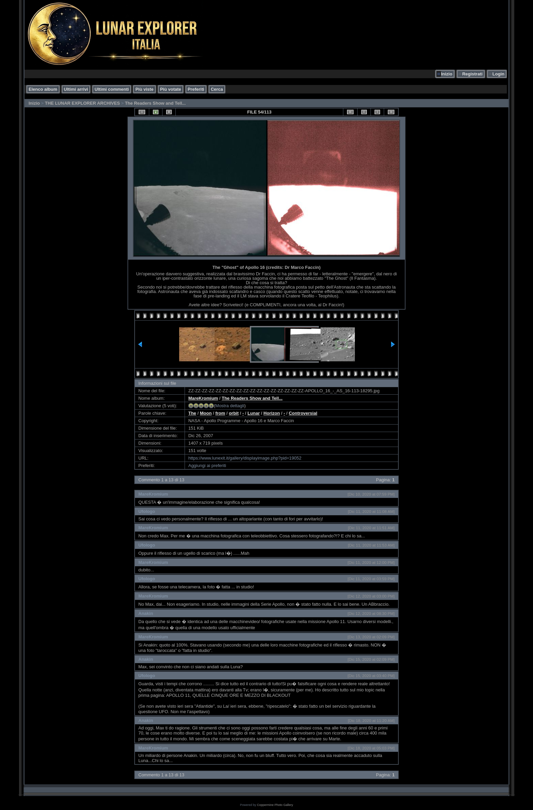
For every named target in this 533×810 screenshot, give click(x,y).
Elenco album (43, 89)
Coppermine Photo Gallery (275, 805)
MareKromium (203, 398)
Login (498, 73)
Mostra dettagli (229, 405)
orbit (234, 413)
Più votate (170, 89)
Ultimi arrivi (76, 89)
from (220, 413)
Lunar (253, 413)
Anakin (145, 613)
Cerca (217, 89)
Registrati (472, 73)
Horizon (271, 413)
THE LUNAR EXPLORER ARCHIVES (82, 103)
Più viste (144, 89)
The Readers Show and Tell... (155, 103)
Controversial (303, 413)
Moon (206, 413)
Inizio (446, 73)
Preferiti (196, 89)
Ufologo (146, 511)
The (192, 413)
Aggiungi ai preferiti (207, 465)
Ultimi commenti (111, 89)
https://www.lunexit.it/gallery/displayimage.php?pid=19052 (245, 458)
